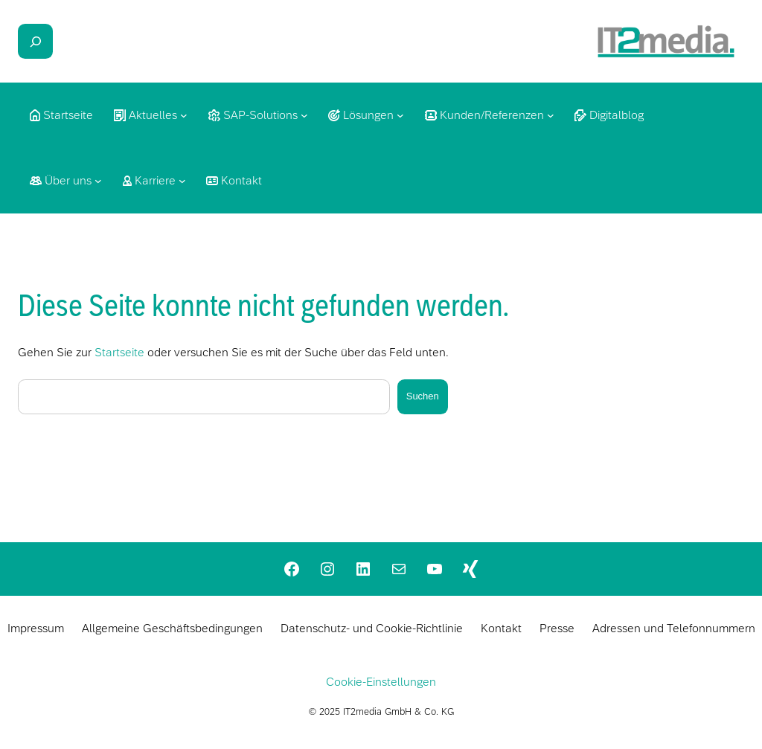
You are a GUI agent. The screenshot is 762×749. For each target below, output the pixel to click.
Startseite (119, 352)
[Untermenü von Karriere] (182, 180)
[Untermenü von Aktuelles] (184, 115)
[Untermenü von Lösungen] (400, 115)
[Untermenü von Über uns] (98, 180)
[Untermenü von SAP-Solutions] (304, 115)
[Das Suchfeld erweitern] (35, 41)
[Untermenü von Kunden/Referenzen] (550, 115)
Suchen (422, 396)
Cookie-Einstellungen (381, 681)
